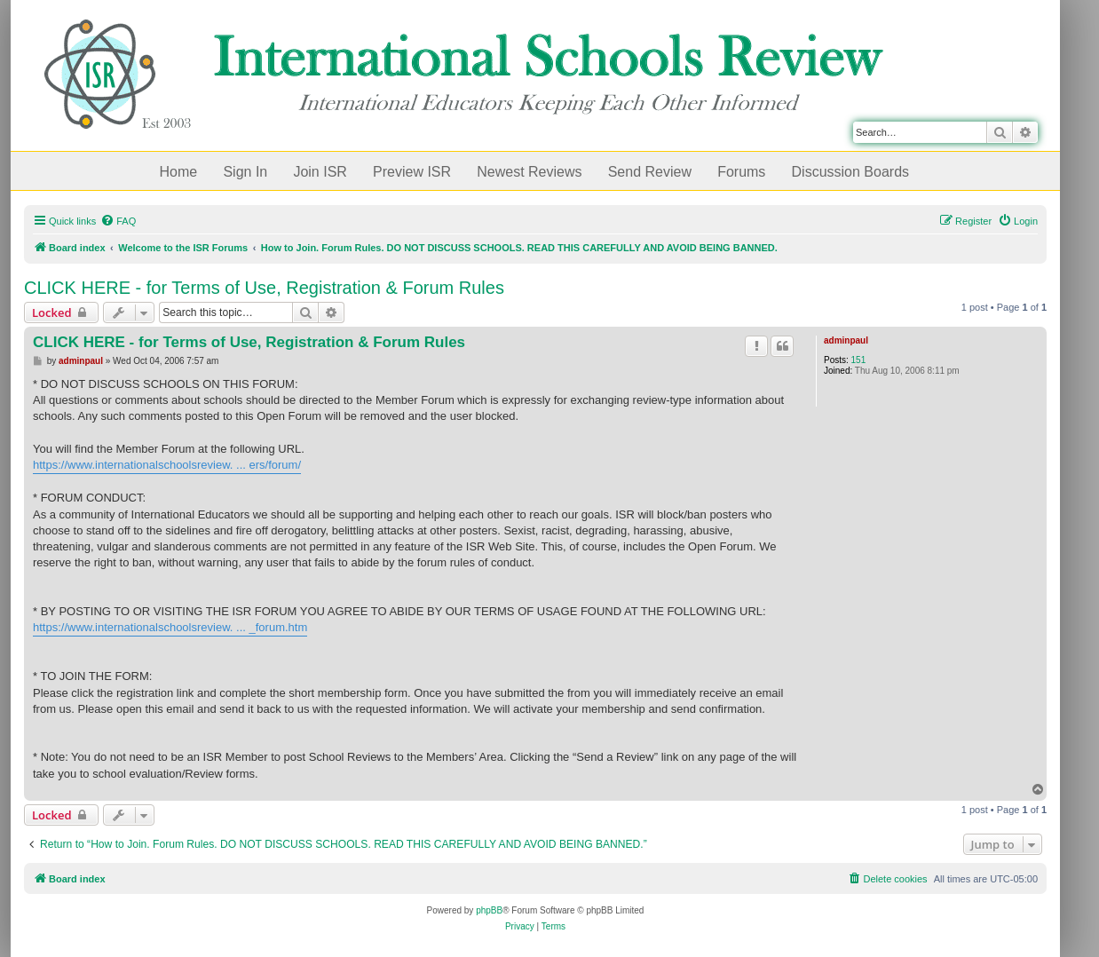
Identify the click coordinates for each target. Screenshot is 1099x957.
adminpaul (846, 340)
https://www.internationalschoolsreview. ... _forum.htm (170, 627)
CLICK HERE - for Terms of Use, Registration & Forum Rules (264, 287)
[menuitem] (118, 221)
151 (858, 360)
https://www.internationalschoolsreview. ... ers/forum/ (167, 464)
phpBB (489, 910)
